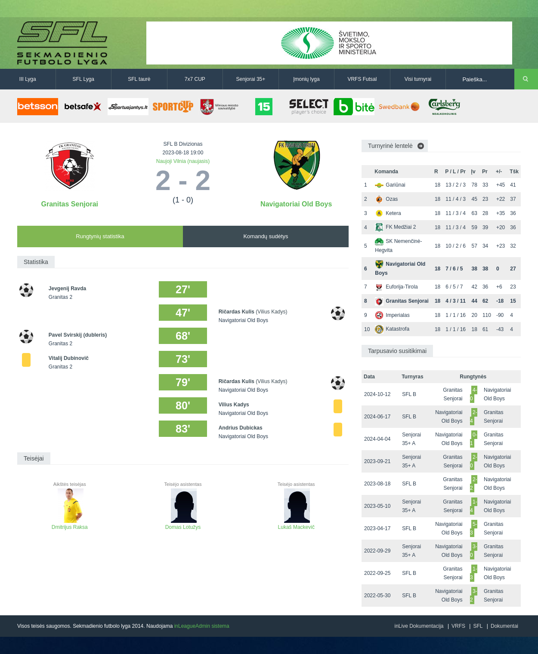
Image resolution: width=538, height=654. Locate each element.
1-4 (473, 506)
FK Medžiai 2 (395, 227)
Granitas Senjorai (70, 204)
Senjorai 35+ (251, 79)
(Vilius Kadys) (271, 312)
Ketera (388, 213)
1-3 (473, 573)
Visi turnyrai (418, 79)
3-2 (473, 595)
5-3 (473, 528)
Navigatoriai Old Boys (296, 204)
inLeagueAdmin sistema (201, 626)
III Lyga (27, 79)
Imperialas (392, 315)
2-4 (473, 416)
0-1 (473, 439)
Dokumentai (504, 626)
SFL (477, 626)
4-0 (473, 394)
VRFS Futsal (362, 79)
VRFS (458, 626)
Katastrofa (392, 329)
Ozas (386, 199)
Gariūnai (390, 185)
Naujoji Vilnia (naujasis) (183, 161)
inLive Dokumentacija (418, 626)
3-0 (473, 550)
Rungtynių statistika (100, 236)
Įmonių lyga (306, 79)
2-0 (473, 461)
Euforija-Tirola (396, 287)
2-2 (473, 483)
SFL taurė (139, 79)
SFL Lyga (83, 79)
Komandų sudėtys (265, 236)
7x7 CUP (195, 79)
